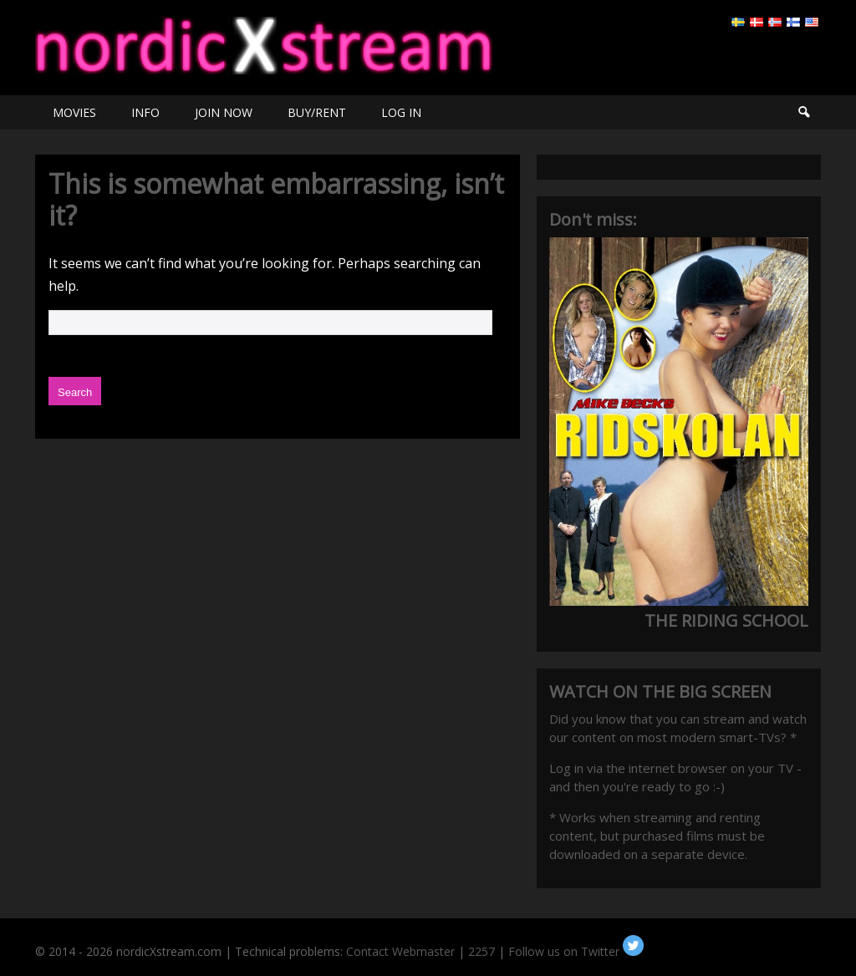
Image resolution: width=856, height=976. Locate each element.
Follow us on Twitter (576, 951)
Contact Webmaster (400, 951)
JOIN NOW (223, 112)
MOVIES (74, 112)
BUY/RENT (317, 112)
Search (803, 112)
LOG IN (401, 112)
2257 (481, 951)
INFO (145, 112)
